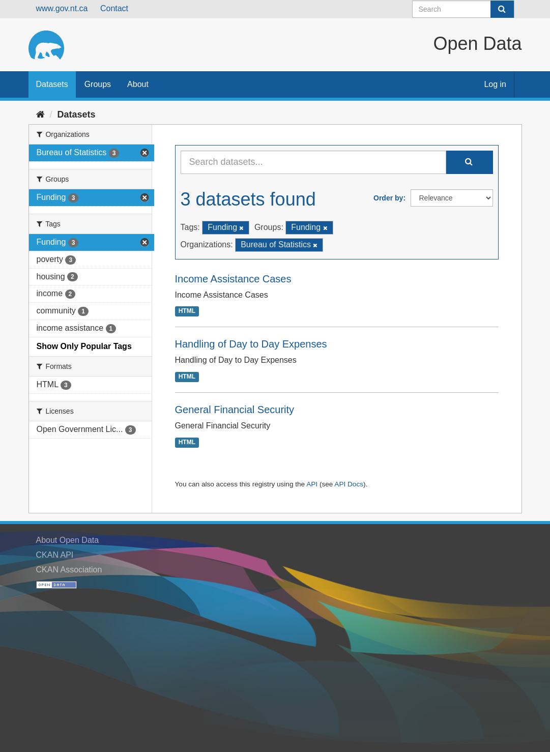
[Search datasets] (463, 9)
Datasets (52, 84)
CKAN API (55, 555)
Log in (495, 84)
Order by (388, 198)
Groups (97, 84)
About (138, 84)
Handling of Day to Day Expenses (251, 344)
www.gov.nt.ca (62, 8)
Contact (114, 8)
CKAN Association (69, 569)
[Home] (40, 114)
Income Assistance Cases (233, 278)
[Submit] (502, 9)
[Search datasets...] (313, 162)
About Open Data (67, 540)
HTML (187, 311)
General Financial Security (235, 409)
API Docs (348, 484)
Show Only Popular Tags (84, 346)
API (311, 484)
